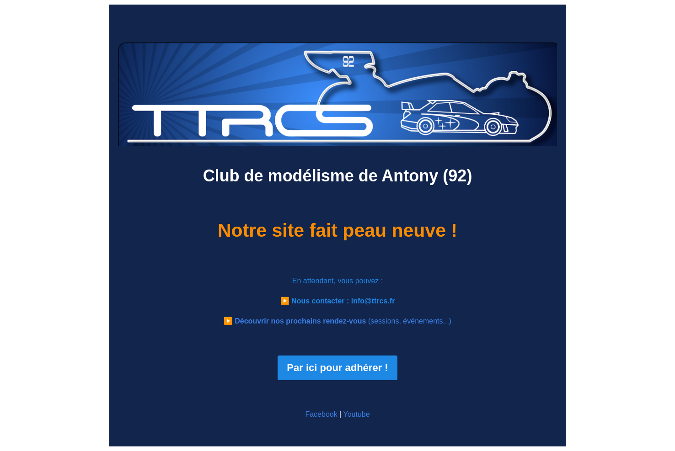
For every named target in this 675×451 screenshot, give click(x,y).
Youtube (356, 414)
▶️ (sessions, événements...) (337, 321)
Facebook (321, 414)
